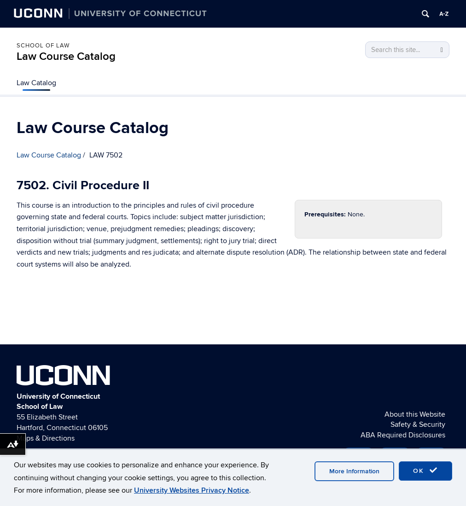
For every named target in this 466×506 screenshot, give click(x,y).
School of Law (43, 45)
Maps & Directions (46, 438)
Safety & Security (417, 424)
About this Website (414, 414)
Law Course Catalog (66, 56)
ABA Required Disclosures (403, 435)
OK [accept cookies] (425, 470)
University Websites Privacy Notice (191, 490)
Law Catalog (36, 82)
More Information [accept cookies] (354, 471)
